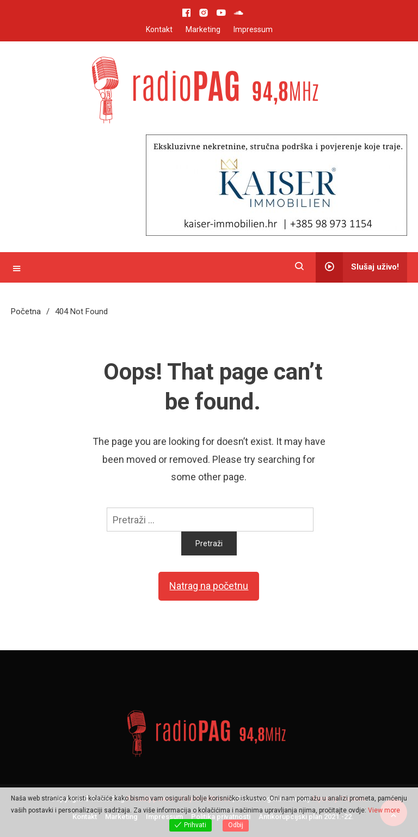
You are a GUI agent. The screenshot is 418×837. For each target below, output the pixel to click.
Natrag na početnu (208, 585)
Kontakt (159, 29)
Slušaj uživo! (357, 267)
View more (384, 810)
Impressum (253, 29)
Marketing (203, 29)
